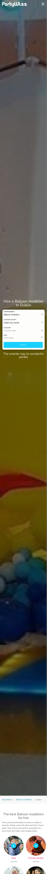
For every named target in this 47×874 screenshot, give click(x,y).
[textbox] (24, 338)
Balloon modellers (24, 799)
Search (23, 345)
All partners (7, 799)
